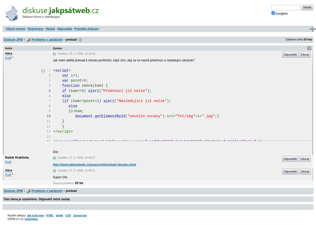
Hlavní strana (15, 29)
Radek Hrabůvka (17, 157)
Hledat (50, 29)
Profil (8, 57)
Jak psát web (35, 215)
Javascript (80, 215)
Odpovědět (290, 54)
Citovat (305, 54)
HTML (50, 215)
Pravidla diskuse (87, 29)
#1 (54, 53)
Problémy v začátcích (47, 39)
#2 (54, 157)
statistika (31, 218)
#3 (54, 170)
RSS (80, 39)
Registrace (35, 29)
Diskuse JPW (13, 39)
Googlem (280, 13)
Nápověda (65, 29)
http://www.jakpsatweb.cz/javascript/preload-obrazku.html (94, 164)
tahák (59, 215)
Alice (8, 53)
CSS (68, 215)
